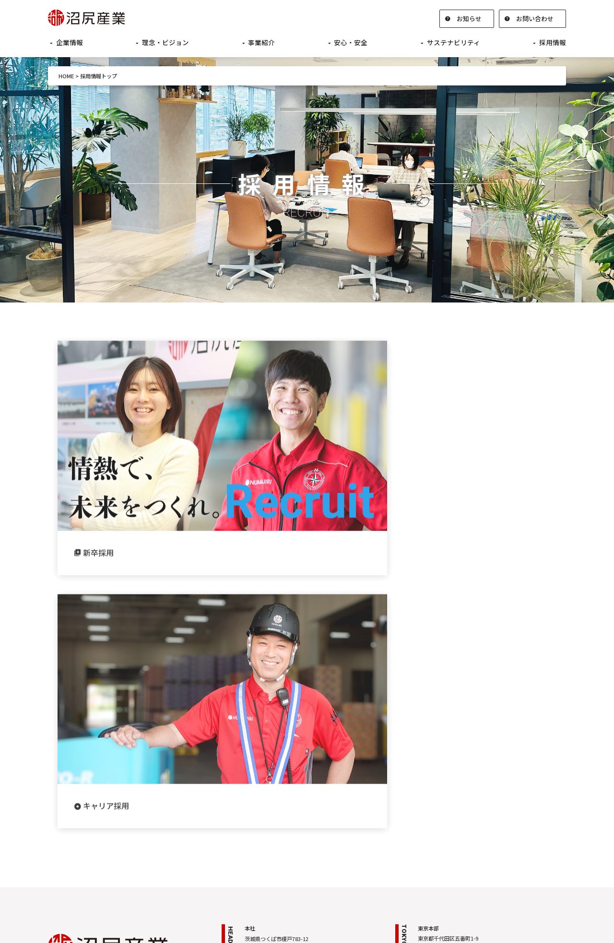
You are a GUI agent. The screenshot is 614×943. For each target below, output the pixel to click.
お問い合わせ (535, 18)
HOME (66, 76)
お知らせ (469, 18)
